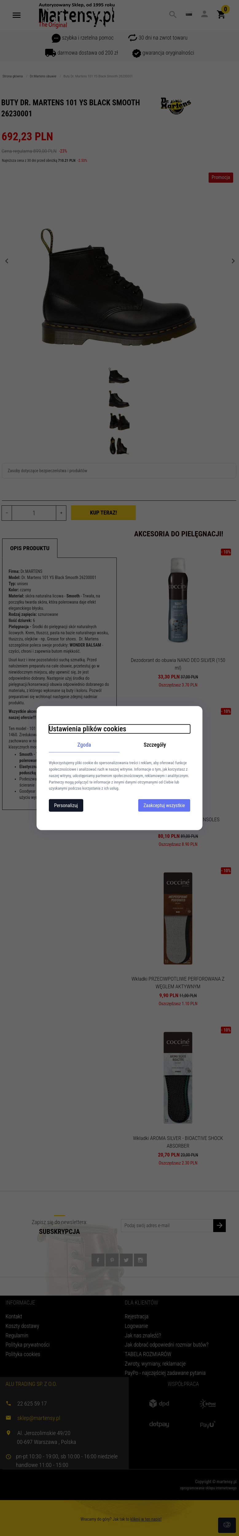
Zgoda (84, 744)
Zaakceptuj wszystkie (164, 805)
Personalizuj (66, 805)
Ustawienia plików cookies (87, 728)
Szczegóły (155, 744)
